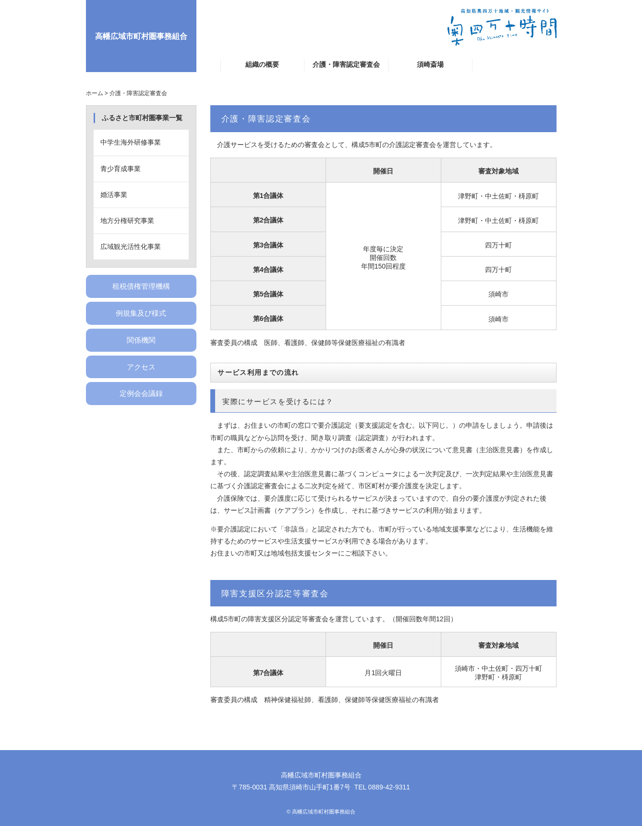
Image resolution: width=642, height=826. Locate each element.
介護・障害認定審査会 (346, 64)
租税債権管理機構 (141, 286)
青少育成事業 (120, 169)
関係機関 (141, 340)
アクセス (141, 367)
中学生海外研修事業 (130, 142)
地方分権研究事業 (127, 220)
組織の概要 (262, 64)
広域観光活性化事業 (130, 246)
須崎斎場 (430, 64)
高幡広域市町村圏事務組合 (141, 36)
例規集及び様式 (141, 313)
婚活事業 (113, 194)
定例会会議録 (141, 393)
